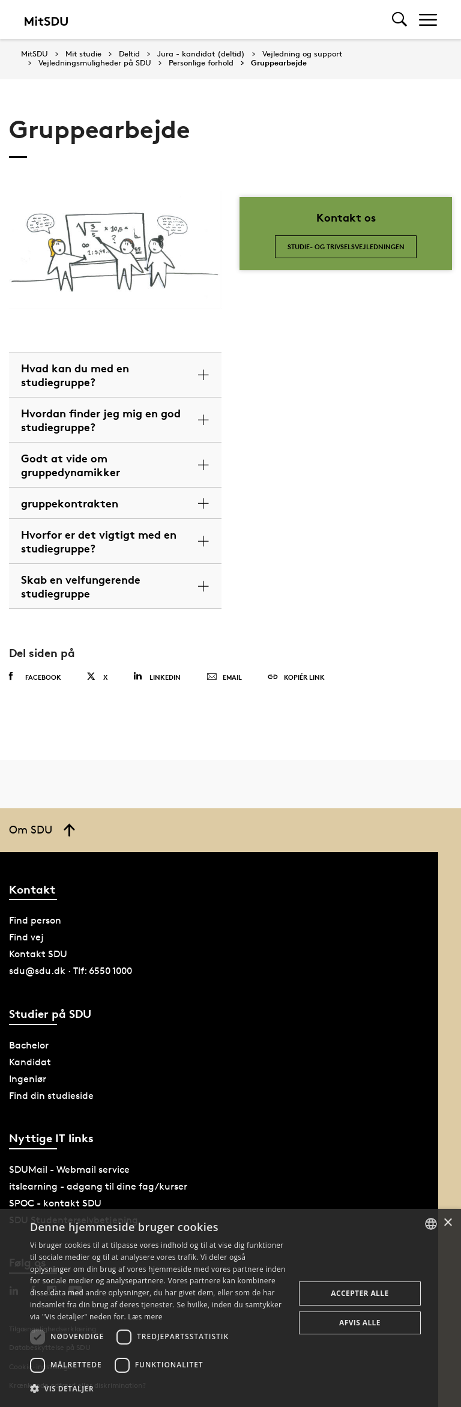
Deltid (129, 54)
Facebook (35, 677)
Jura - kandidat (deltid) (201, 54)
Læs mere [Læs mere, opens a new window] (145, 1317)
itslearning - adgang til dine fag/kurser (98, 1186)
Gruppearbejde (279, 63)
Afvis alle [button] (360, 1323)
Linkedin (157, 676)
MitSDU (34, 54)
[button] (158, 1389)
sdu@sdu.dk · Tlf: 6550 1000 (70, 970)
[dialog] (230, 1308)
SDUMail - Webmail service (69, 1169)
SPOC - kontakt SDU (55, 1203)
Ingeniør (27, 1079)
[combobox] (431, 1224)
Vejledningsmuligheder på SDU (94, 63)
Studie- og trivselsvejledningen (346, 246)
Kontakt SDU (38, 954)
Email (224, 677)
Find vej (26, 937)
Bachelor (29, 1045)
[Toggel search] (399, 19)
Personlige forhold (201, 63)
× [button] (447, 1222)
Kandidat (30, 1062)
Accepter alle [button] (359, 1293)
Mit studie (83, 54)
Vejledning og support (302, 54)
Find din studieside (51, 1095)
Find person (35, 920)
